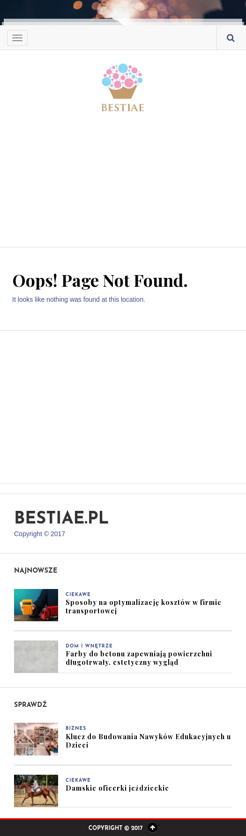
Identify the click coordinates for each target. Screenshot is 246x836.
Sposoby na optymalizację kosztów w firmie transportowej (144, 606)
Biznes (76, 728)
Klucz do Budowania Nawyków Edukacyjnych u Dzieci (148, 740)
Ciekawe (78, 594)
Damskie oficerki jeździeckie (117, 788)
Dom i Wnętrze (89, 646)
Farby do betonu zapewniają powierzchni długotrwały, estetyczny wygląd (139, 658)
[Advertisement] (123, 174)
